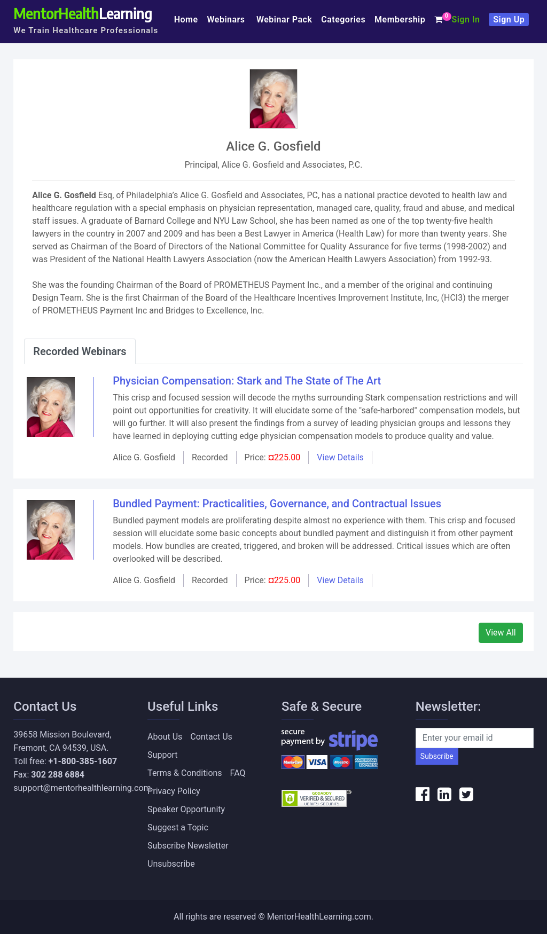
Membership (399, 19)
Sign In (465, 19)
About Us (164, 737)
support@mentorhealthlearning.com (82, 788)
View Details (340, 457)
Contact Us (211, 737)
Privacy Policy (173, 791)
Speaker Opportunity (186, 809)
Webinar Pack (284, 19)
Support (162, 755)
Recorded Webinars (79, 351)
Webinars (227, 19)
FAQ (238, 773)
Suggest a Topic (177, 827)
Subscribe (437, 756)
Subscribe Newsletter (188, 846)
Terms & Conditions (184, 773)
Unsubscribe (171, 864)
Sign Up (509, 19)
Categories (343, 19)
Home (186, 19)
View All (501, 632)
